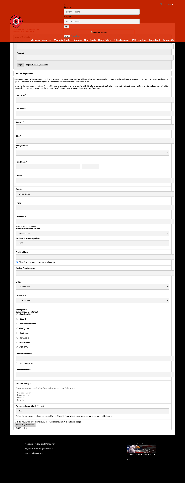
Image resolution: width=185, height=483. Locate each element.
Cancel (67, 36)
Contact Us (168, 39)
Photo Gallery (104, 39)
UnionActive (37, 453)
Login (66, 26)
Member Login (166, 4)
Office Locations (121, 39)
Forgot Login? (76, 36)
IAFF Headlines (139, 39)
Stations (78, 39)
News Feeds (90, 39)
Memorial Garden (62, 39)
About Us (46, 39)
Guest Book (154, 39)
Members (35, 39)
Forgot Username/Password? (37, 64)
